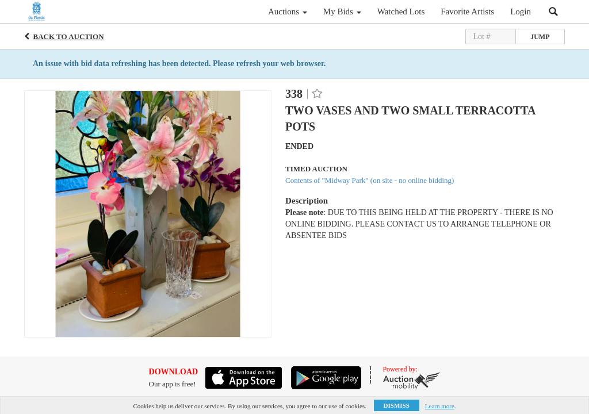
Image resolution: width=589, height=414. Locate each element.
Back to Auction (68, 36)
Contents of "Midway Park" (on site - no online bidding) (369, 180)
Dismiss (397, 405)
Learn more (439, 405)
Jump (539, 37)
